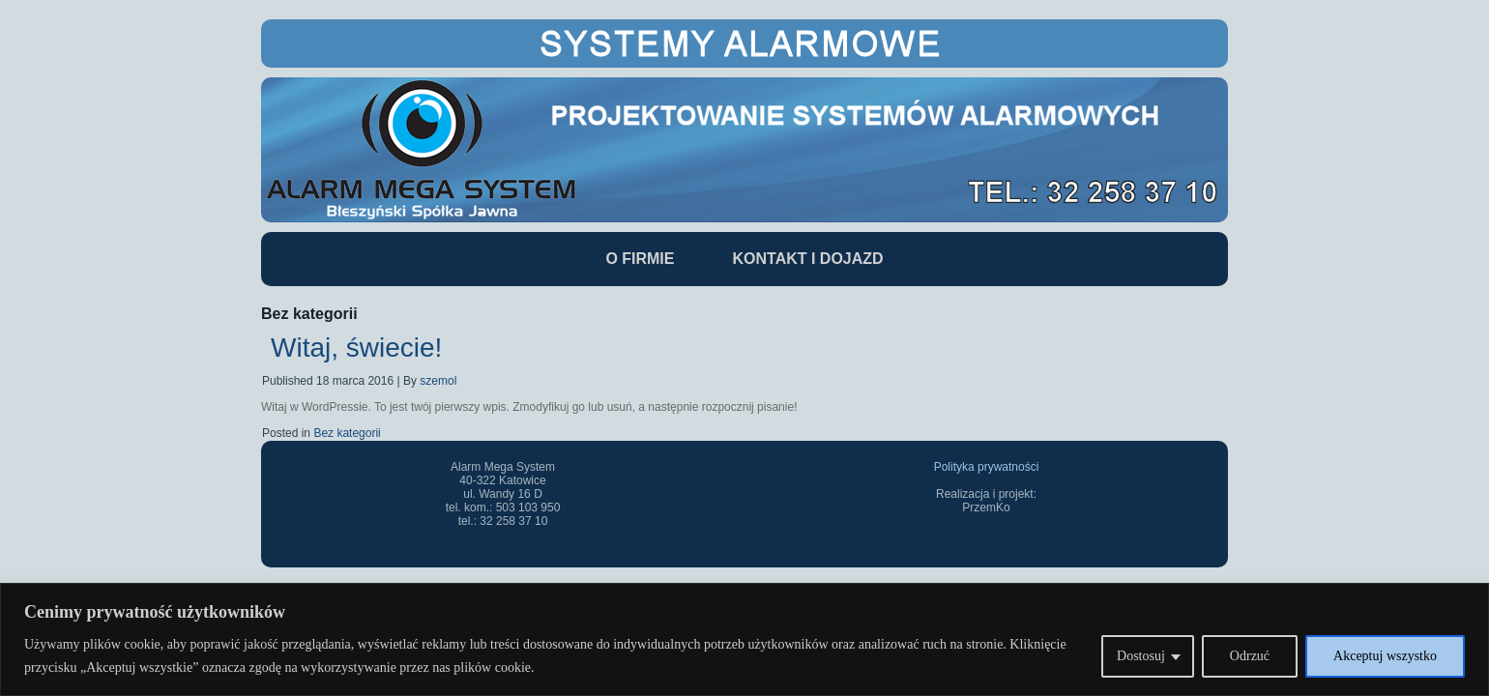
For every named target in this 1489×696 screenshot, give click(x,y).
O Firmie (639, 258)
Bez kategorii (346, 433)
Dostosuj (1141, 656)
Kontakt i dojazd (807, 258)
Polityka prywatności (986, 467)
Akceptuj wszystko (1385, 656)
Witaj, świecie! (356, 347)
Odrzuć (1250, 656)
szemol (438, 381)
